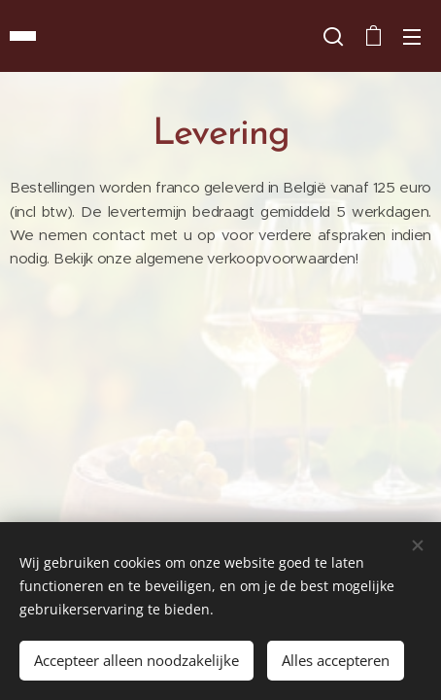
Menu (412, 37)
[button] (333, 36)
